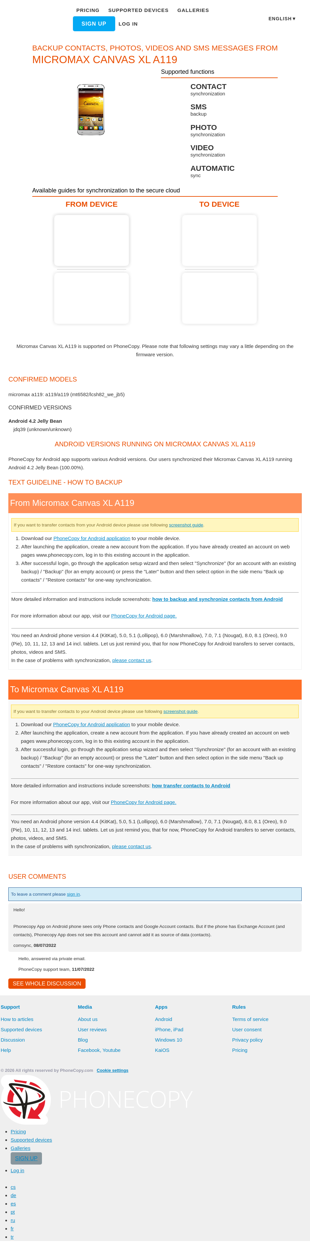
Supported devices (136, 10)
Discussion (13, 1040)
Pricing (89, 10)
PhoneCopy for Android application (96, 538)
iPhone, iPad (169, 1030)
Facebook (89, 1051)
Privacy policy (248, 1040)
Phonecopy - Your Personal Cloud (36, 19)
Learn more (116, 1231)
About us (88, 1020)
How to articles (18, 1020)
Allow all (160, 1230)
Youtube (112, 1051)
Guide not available (93, 298)
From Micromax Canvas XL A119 (93, 240)
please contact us (136, 660)
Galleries (186, 10)
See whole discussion (45, 984)
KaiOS (162, 1051)
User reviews (93, 1030)
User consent (247, 1030)
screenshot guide (209, 525)
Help (6, 1051)
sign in (80, 894)
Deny (191, 1230)
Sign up (96, 23)
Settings (220, 1230)
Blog (83, 1040)
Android (164, 1020)
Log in (129, 23)
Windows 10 (169, 1040)
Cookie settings (109, 1071)
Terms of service (250, 1020)
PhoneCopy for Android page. (152, 615)
